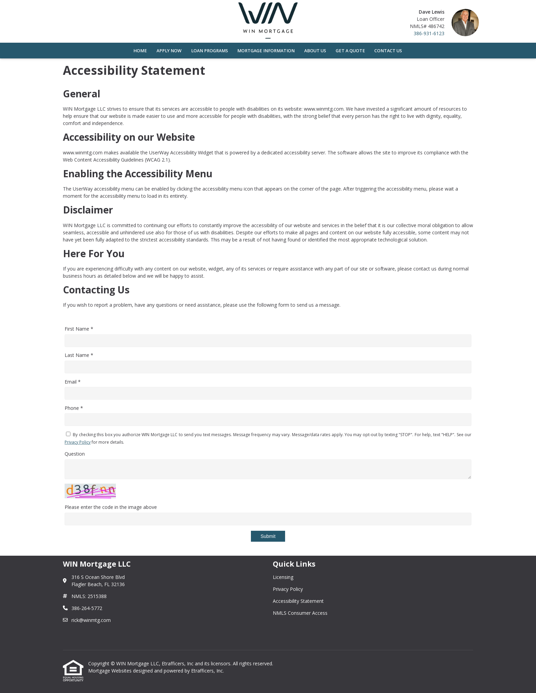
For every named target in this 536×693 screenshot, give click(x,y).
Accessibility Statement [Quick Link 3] (298, 601)
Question (75, 454)
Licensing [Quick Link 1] (283, 577)
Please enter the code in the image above (111, 507)
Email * (73, 381)
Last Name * (79, 355)
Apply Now (169, 51)
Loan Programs (209, 51)
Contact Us (388, 51)
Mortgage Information (266, 51)
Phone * (74, 408)
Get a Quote (350, 51)
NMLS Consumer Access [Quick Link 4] (300, 613)
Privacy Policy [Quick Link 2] (288, 589)
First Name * (79, 328)
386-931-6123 (429, 33)
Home (140, 51)
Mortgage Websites (110, 670)
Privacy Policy (78, 442)
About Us (315, 51)
